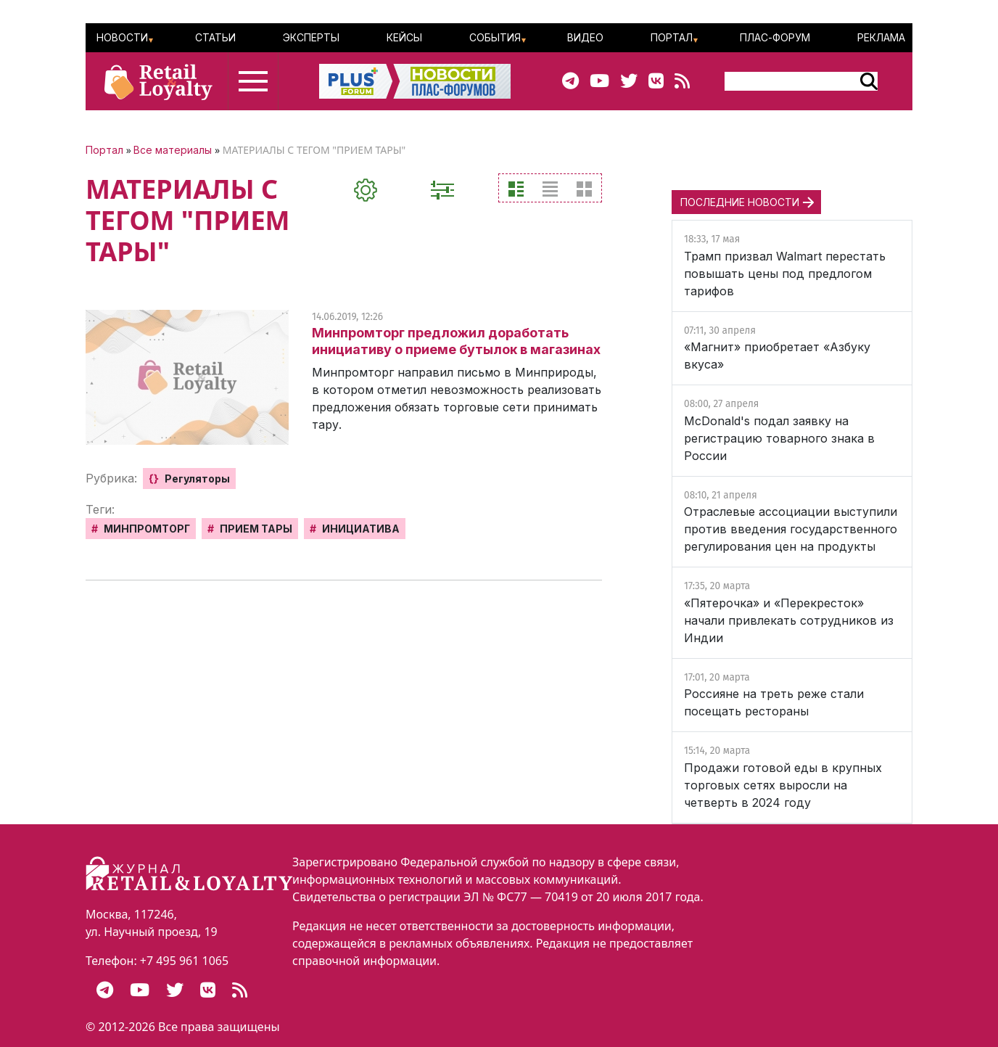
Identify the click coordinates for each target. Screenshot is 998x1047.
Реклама (881, 37)
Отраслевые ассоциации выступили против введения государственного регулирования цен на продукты (790, 529)
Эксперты (311, 37)
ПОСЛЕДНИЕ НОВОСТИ (739, 202)
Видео (585, 37)
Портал (672, 37)
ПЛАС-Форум (775, 37)
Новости (122, 37)
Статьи (215, 37)
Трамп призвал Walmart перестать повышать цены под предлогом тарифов (785, 273)
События (495, 37)
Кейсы (404, 37)
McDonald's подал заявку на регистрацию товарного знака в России (779, 438)
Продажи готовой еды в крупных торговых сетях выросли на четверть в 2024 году (783, 785)
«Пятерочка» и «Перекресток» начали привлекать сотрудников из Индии (789, 620)
